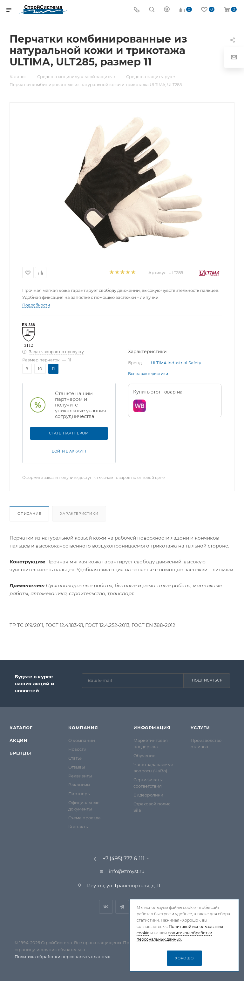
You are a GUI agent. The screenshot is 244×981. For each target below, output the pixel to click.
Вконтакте (106, 907)
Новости (77, 749)
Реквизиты (80, 775)
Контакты (78, 826)
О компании (81, 740)
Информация (152, 727)
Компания (83, 727)
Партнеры (79, 793)
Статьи (75, 758)
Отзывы (76, 766)
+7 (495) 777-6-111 (124, 858)
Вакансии (79, 784)
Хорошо (184, 958)
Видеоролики (148, 794)
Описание (29, 513)
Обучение (144, 755)
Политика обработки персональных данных (62, 956)
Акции (19, 740)
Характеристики (79, 513)
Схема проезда (84, 817)
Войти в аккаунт (69, 451)
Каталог (21, 727)
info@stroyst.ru (127, 871)
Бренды (20, 753)
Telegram (122, 907)
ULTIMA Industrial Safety (176, 362)
